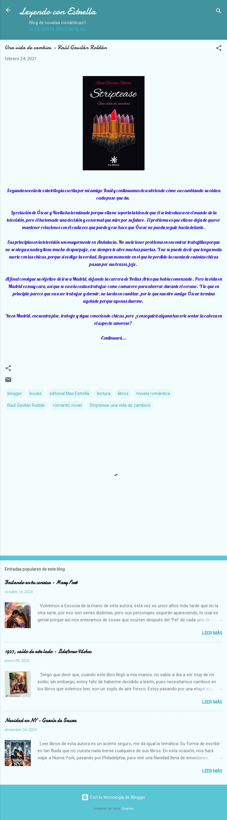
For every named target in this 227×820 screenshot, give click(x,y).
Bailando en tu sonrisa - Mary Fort (41, 582)
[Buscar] (218, 12)
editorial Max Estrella (69, 393)
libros (123, 393)
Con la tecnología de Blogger (114, 797)
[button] (218, 49)
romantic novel (67, 405)
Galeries (128, 809)
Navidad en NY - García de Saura (40, 720)
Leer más (212, 633)
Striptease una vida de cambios (120, 405)
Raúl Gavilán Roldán (26, 405)
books (36, 393)
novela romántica (153, 393)
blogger (14, 393)
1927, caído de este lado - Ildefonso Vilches (48, 651)
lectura (103, 393)
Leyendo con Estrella (57, 11)
